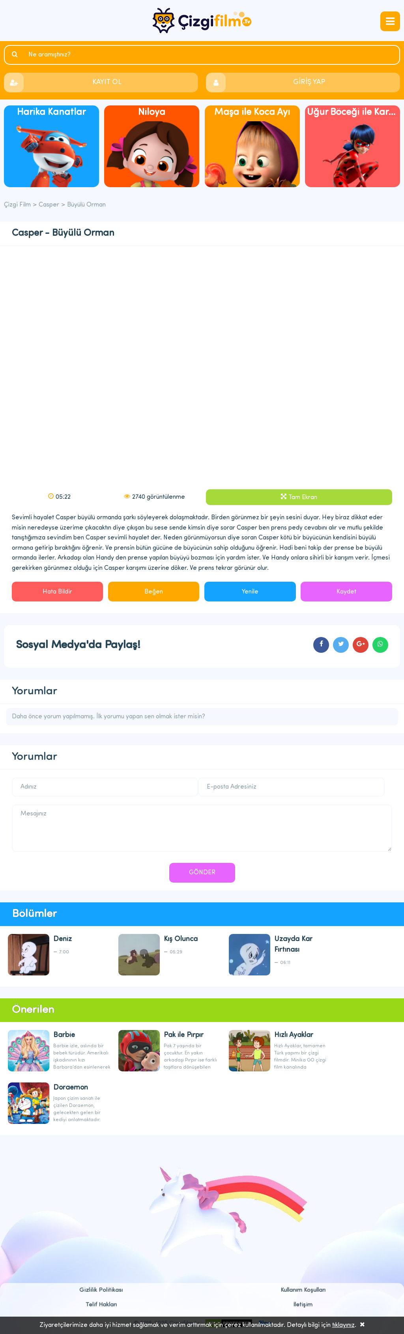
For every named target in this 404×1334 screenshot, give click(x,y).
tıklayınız (343, 1325)
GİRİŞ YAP (309, 82)
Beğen (153, 592)
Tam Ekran (302, 497)
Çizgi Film (202, 20)
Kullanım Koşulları (303, 1290)
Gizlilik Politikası (101, 1290)
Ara (16, 54)
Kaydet (346, 592)
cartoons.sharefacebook (321, 645)
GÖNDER (202, 873)
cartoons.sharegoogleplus (360, 645)
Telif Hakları (101, 1305)
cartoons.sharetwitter (341, 645)
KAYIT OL (107, 82)
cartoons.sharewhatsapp (380, 645)
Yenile (250, 592)
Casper (49, 205)
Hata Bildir (57, 592)
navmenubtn (390, 21)
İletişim (303, 1305)
